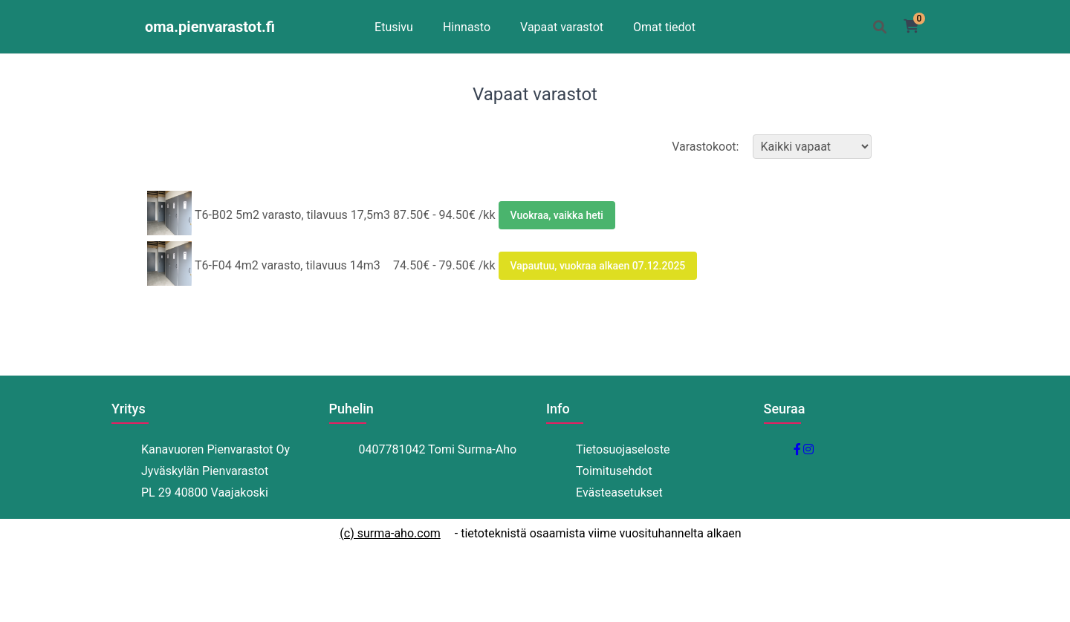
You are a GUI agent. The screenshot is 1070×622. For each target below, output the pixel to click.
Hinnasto (466, 27)
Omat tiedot (664, 27)
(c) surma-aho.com (390, 533)
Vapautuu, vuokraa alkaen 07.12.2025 (598, 266)
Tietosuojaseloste (623, 449)
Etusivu (393, 27)
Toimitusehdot (614, 471)
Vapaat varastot (561, 27)
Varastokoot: (773, 147)
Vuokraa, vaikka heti (556, 215)
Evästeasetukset (619, 492)
